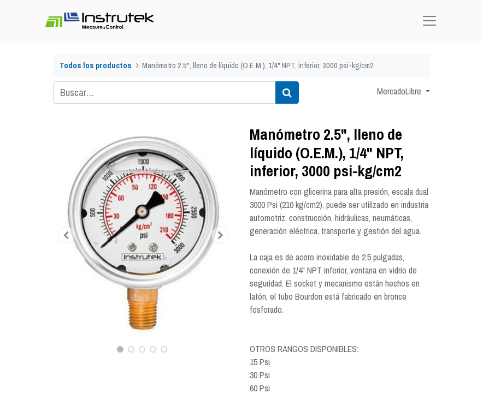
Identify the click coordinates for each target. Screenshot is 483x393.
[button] (66, 234)
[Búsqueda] (287, 92)
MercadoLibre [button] (400, 91)
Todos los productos (96, 65)
